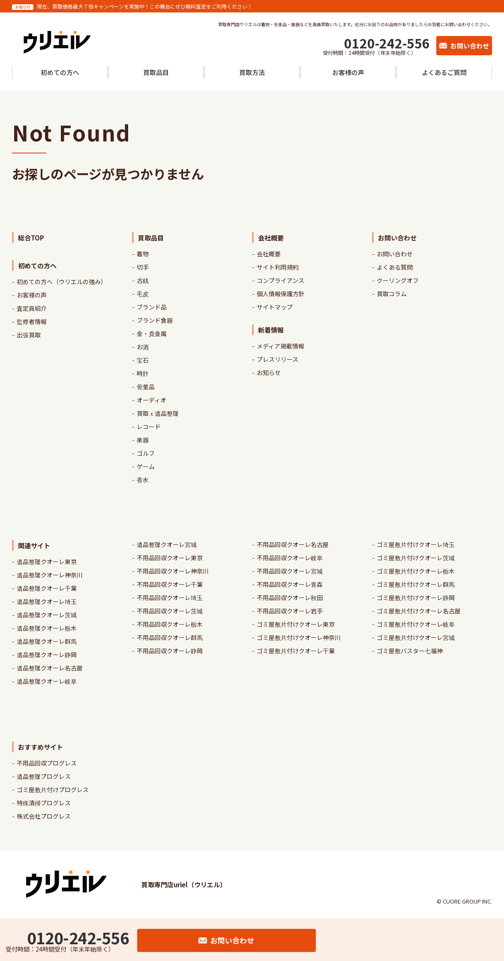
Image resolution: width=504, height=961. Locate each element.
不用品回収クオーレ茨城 (170, 611)
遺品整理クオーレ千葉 (47, 588)
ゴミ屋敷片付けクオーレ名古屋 (419, 611)
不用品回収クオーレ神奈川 (173, 571)
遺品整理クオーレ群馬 (47, 641)
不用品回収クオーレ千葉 (170, 584)
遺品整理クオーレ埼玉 (47, 601)
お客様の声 (32, 295)
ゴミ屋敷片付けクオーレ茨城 (416, 557)
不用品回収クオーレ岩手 (290, 611)
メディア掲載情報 (280, 346)
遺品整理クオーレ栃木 (47, 628)
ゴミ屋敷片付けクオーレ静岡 (416, 597)
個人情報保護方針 (281, 293)
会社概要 (269, 253)
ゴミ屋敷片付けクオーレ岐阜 (416, 624)
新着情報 (271, 329)
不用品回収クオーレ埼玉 (170, 597)
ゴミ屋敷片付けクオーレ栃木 (416, 571)
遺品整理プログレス (44, 776)
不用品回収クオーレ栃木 (170, 624)
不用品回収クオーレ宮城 (290, 571)
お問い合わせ (395, 253)
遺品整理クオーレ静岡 (47, 654)
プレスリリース (277, 359)
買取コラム (392, 293)
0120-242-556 (387, 42)
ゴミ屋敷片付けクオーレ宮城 (416, 637)
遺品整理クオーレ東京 (47, 561)
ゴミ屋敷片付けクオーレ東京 (296, 624)
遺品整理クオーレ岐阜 (47, 681)
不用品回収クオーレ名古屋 (293, 544)
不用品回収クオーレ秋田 (290, 597)
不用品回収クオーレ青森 (290, 584)
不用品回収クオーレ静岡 (170, 650)
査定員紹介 (32, 308)
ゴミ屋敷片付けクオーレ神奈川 (299, 637)
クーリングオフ (398, 280)
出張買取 (29, 334)
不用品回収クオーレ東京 (170, 557)
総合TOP (31, 237)
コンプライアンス (280, 280)
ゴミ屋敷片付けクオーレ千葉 (296, 650)
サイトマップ (275, 307)
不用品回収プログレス (47, 763)
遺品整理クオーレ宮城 (167, 544)
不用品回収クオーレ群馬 (170, 637)
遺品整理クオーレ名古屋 (50, 668)
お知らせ (269, 372)
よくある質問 (395, 267)
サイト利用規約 (278, 267)
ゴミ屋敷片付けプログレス (53, 789)
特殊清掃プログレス (44, 803)
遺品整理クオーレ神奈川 (50, 575)
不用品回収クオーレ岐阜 (290, 557)
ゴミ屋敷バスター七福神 (410, 650)
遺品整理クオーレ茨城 (47, 614)
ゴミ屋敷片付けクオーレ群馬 (416, 584)
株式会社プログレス (44, 816)
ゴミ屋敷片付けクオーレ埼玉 (416, 544)
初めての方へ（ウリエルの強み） (62, 281)
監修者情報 (32, 321)
